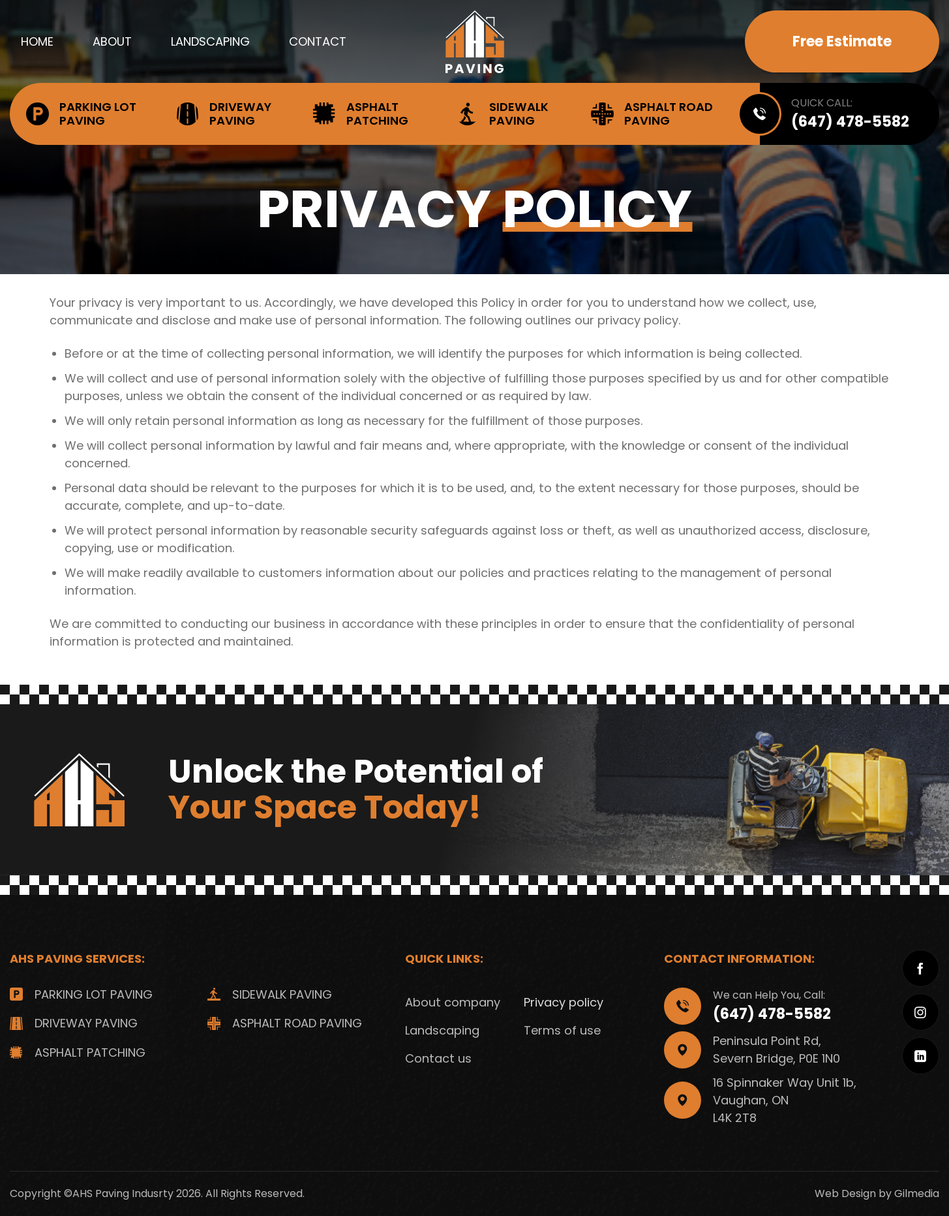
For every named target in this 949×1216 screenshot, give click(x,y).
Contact (317, 41)
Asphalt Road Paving (652, 113)
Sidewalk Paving (502, 113)
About (112, 41)
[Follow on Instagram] (920, 1012)
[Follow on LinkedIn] (920, 1055)
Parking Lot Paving (81, 113)
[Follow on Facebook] (920, 968)
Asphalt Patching (360, 113)
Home (37, 41)
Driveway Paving (223, 113)
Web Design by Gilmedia (877, 1193)
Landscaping (210, 41)
